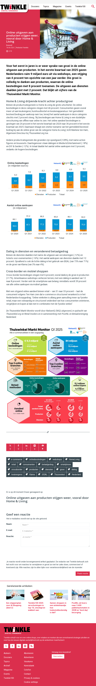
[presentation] (25, 553)
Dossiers (35, 6)
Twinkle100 (80, 6)
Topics (46, 6)
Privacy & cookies (32, 678)
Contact (27, 674)
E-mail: (9, 530)
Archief (7, 665)
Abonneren (28, 653)
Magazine (57, 6)
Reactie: (10, 536)
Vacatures (28, 661)
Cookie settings (31, 682)
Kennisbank (29, 665)
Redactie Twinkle (22, 48)
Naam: (9, 524)
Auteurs (7, 653)
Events (68, 6)
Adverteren (29, 657)
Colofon (27, 670)
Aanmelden (58, 656)
